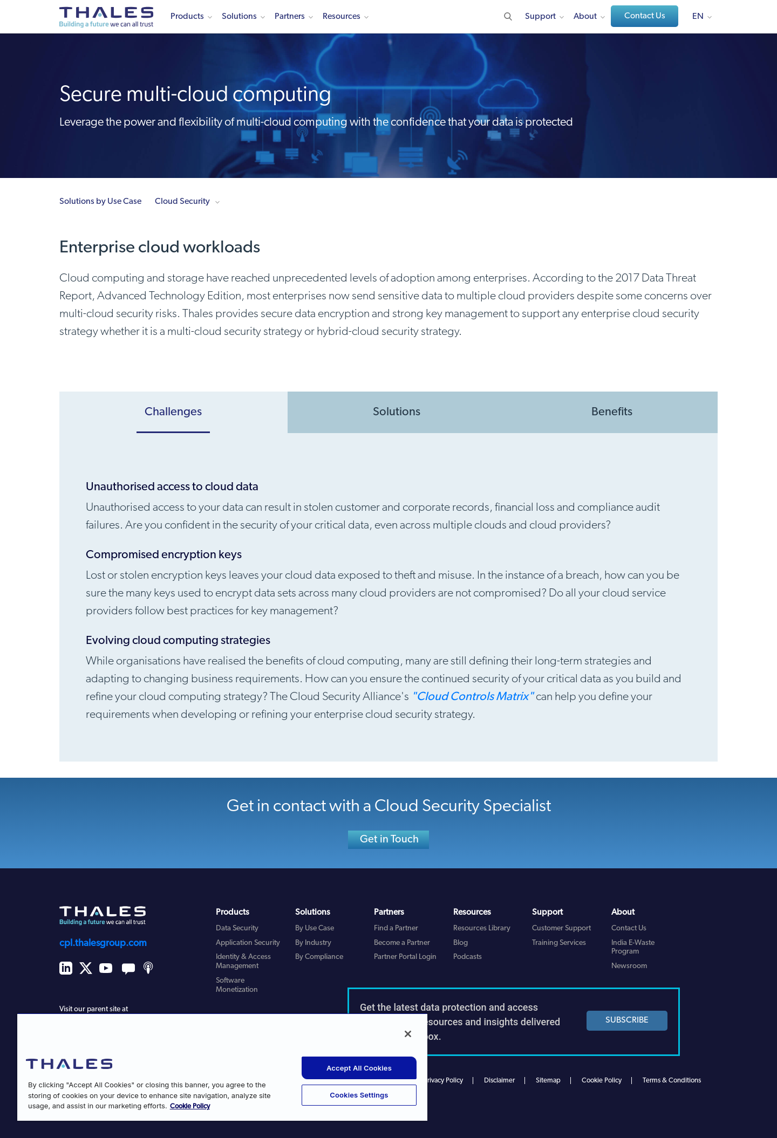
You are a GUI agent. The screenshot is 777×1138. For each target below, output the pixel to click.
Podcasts (467, 957)
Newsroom (629, 966)
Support (540, 16)
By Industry (313, 943)
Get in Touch (389, 839)
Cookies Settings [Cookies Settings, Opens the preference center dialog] (359, 1095)
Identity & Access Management (243, 961)
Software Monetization (237, 985)
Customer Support (561, 928)
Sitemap (548, 1080)
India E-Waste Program (633, 947)
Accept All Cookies (359, 1068)
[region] (222, 1067)
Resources (341, 16)
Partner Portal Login (405, 957)
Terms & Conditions (672, 1080)
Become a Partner (402, 943)
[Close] (408, 1034)
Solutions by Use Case (100, 201)
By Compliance (319, 957)
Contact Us (644, 16)
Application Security (248, 943)
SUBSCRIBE (627, 1020)
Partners (290, 16)
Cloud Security (182, 201)
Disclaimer (499, 1080)
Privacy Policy (443, 1080)
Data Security (237, 928)
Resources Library (481, 928)
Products (187, 16)
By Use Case (314, 928)
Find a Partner (396, 928)
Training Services (559, 943)
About (585, 16)
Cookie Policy (602, 1080)
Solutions (239, 16)
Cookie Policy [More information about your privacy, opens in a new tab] (190, 1106)
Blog (460, 943)
